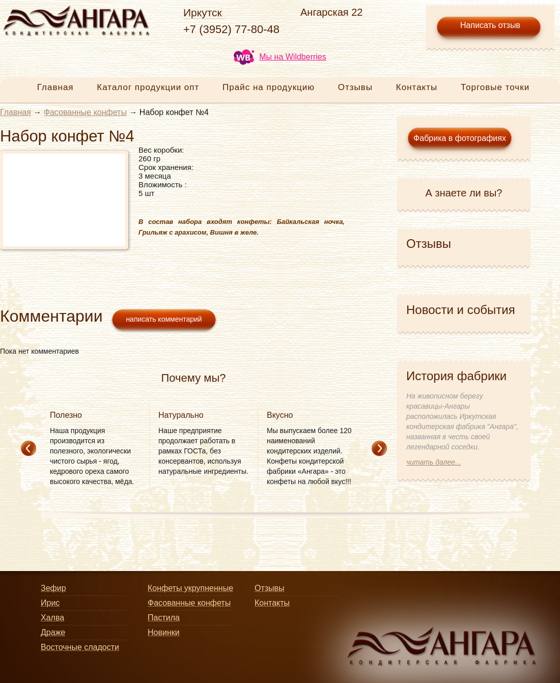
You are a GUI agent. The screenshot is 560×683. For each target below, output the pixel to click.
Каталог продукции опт (148, 87)
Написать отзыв (490, 25)
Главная (55, 87)
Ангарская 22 (331, 12)
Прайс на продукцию (268, 87)
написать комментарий (164, 319)
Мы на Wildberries (280, 57)
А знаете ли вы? (464, 192)
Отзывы (355, 87)
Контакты (416, 87)
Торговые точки (495, 87)
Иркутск (202, 12)
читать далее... (433, 462)
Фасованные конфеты (85, 112)
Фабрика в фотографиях (459, 138)
